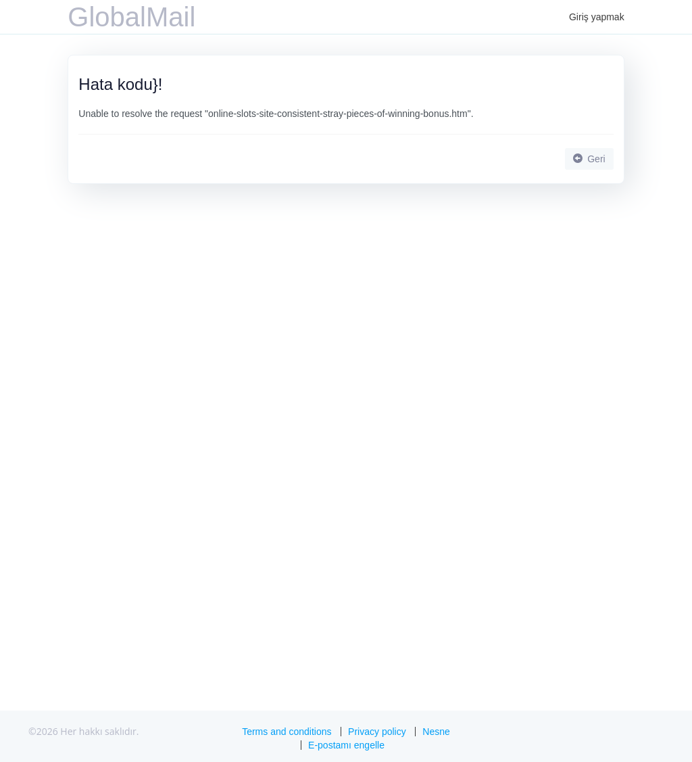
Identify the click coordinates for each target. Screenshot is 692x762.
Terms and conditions (286, 731)
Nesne (435, 731)
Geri (589, 158)
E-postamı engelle (346, 745)
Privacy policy (377, 731)
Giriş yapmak (596, 16)
